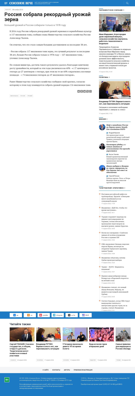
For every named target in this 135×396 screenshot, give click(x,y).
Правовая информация (83, 370)
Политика (103, 77)
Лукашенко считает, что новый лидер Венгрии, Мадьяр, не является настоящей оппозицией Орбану (114, 290)
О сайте (46, 370)
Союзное (13, 360)
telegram (57, 315)
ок (29, 315)
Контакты (56, 370)
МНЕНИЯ (102, 119)
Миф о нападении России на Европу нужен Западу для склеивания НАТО (117, 127)
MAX (85, 315)
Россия (23, 95)
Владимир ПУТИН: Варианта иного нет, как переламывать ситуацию (114, 102)
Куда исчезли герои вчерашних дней (98, 345)
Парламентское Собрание (111, 10)
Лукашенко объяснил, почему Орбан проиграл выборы (113, 259)
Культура (66, 360)
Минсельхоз (14, 95)
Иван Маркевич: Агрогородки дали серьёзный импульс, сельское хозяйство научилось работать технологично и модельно (113, 39)
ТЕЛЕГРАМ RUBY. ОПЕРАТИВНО (111, 188)
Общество (93, 360)
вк (15, 315)
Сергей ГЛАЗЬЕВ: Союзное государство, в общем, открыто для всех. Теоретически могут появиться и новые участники (22, 350)
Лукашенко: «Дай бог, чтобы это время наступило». (114, 209)
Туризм (118, 360)
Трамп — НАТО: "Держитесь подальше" (112, 268)
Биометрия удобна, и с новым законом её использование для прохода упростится (118, 147)
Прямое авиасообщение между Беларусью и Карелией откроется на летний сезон (114, 278)
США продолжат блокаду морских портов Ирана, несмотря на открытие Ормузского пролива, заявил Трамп (115, 247)
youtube (43, 315)
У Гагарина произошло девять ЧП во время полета (73, 346)
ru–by (71, 315)
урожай (30, 95)
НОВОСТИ (8, 9)
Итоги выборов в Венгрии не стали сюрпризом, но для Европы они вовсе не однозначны (117, 169)
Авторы (67, 370)
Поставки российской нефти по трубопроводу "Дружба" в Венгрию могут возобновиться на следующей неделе (115, 197)
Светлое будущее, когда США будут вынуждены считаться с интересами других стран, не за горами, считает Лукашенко (115, 304)
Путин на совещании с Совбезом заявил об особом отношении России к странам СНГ (114, 235)
